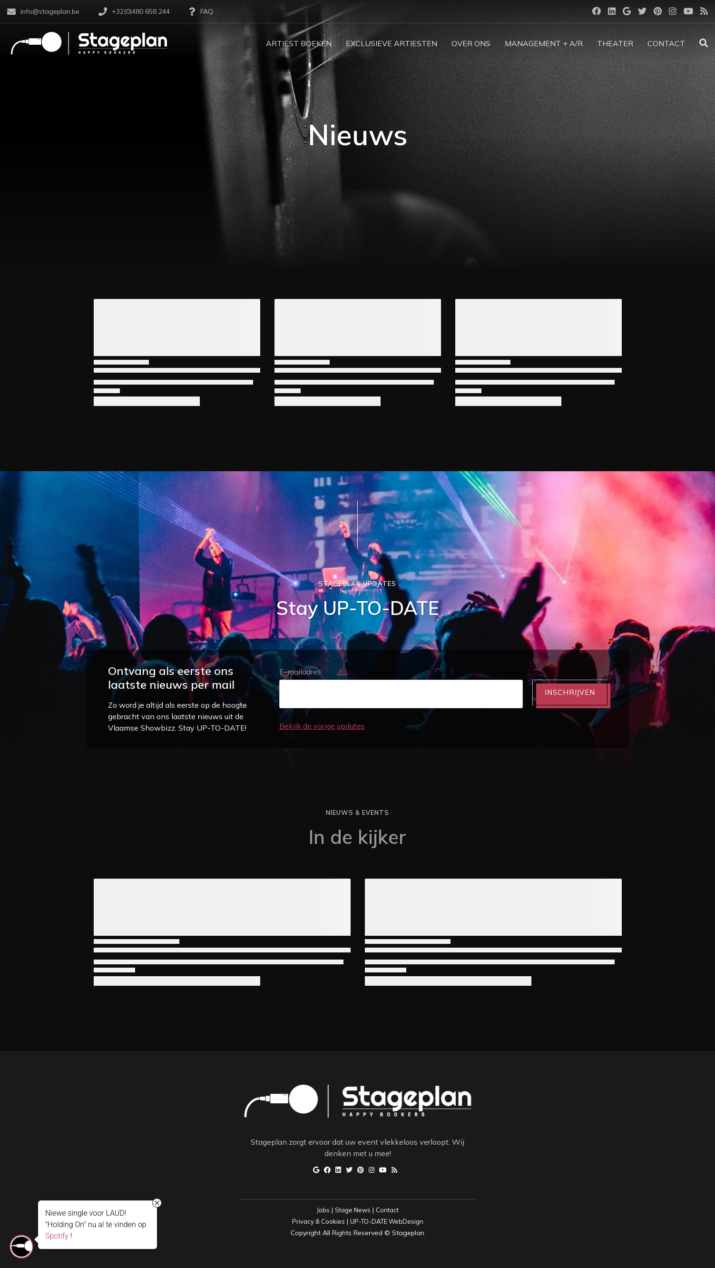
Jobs (323, 1210)
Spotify (57, 1236)
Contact (387, 1210)
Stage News (353, 1210)
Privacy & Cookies (318, 1221)
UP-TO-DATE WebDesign (386, 1221)
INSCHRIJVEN (570, 692)
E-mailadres (300, 671)
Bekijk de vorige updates (322, 726)
